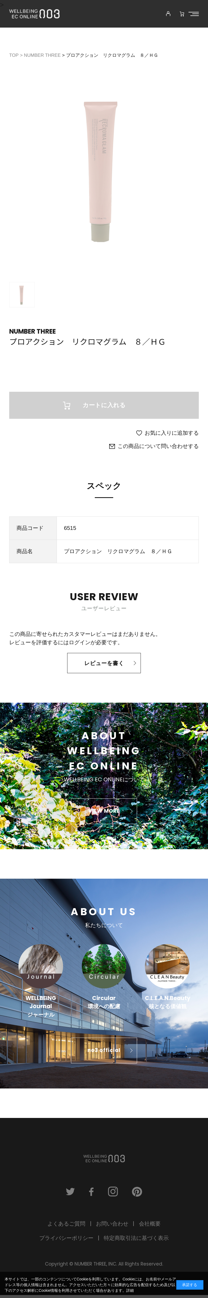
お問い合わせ (112, 1226)
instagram (114, 1194)
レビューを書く (104, 665)
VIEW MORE (104, 813)
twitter (68, 1194)
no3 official (103, 1052)
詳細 (130, 1290)
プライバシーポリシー (66, 1241)
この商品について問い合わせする (158, 448)
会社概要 (150, 1226)
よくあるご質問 (66, 1226)
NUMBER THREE (32, 331)
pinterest (139, 1194)
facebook (90, 1194)
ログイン (79, 645)
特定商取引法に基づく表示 (136, 1241)
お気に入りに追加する (172, 435)
